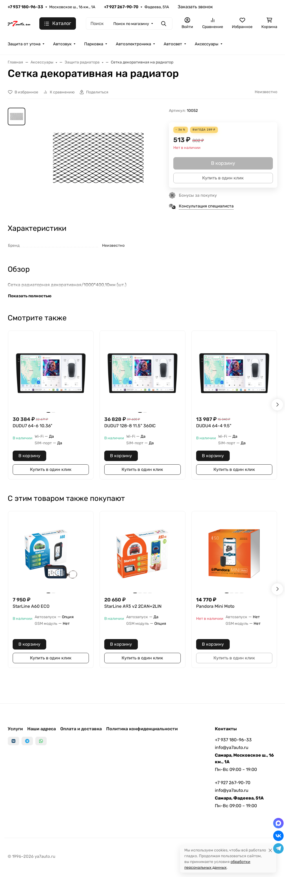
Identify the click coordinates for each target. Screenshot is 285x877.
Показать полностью (29, 295)
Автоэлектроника (133, 43)
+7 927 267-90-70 (121, 6)
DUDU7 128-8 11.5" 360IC (130, 425)
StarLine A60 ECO (31, 606)
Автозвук (62, 43)
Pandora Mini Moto (215, 606)
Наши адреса (41, 728)
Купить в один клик (51, 469)
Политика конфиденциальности (142, 728)
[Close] (270, 850)
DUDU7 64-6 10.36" (32, 425)
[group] (98, 158)
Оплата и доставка (81, 728)
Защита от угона (24, 43)
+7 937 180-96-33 (25, 6)
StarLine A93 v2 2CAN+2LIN (132, 606)
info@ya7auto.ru (231, 747)
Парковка (93, 43)
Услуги (15, 728)
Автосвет (173, 43)
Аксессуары (206, 43)
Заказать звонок (195, 6)
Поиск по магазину (131, 23)
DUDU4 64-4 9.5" (213, 425)
